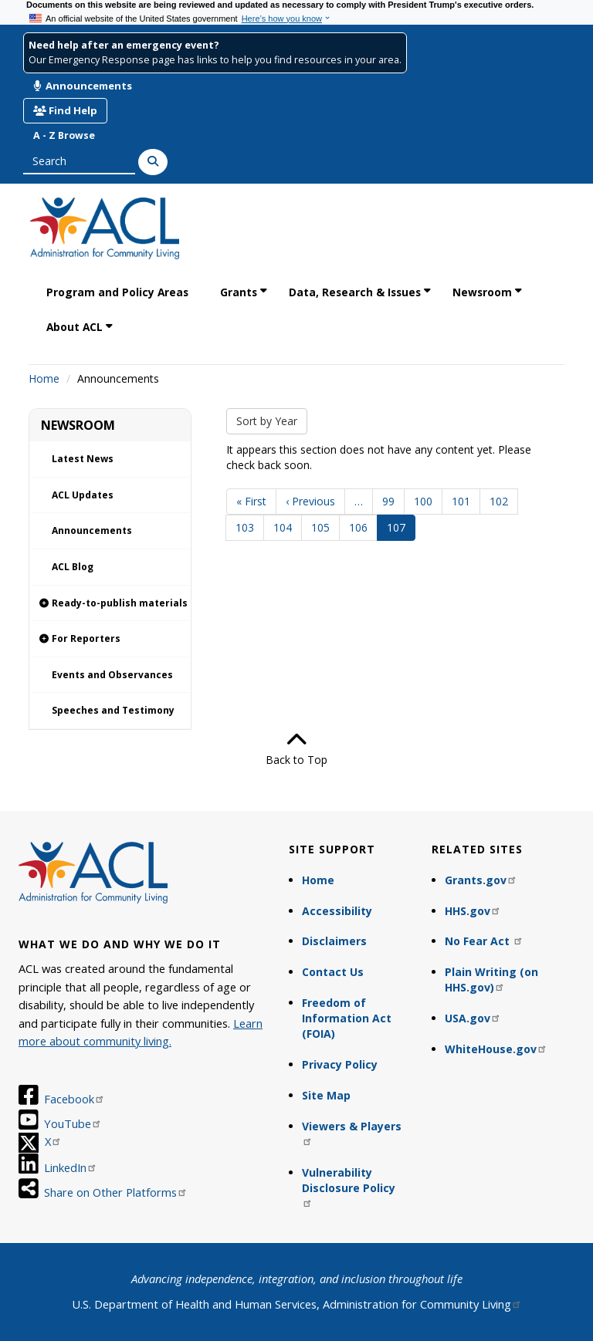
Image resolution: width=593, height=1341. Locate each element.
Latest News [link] (83, 458)
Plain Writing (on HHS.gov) (491, 979)
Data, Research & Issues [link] (355, 292)
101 (464, 501)
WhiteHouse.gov (496, 1049)
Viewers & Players (352, 1132)
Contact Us (333, 971)
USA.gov (473, 1018)
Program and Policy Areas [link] (117, 292)
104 (286, 527)
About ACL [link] (74, 326)
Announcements (82, 86)
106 (361, 527)
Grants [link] (238, 292)
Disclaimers (334, 941)
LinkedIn (70, 1167)
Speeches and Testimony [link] (113, 710)
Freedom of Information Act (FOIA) (346, 1018)
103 (248, 527)
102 (502, 501)
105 (324, 527)
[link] (110, 604)
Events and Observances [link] (112, 674)
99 (393, 501)
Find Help (65, 110)
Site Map (326, 1095)
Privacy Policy (340, 1064)
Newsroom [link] (482, 292)
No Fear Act (484, 941)
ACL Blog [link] (72, 566)
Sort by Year (266, 421)
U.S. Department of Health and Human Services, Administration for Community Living (297, 1304)
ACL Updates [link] (83, 495)
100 (426, 501)
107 (401, 530)
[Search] (153, 162)
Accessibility (337, 911)
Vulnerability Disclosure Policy (348, 1186)
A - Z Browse (64, 135)
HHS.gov (473, 911)
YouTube (73, 1123)
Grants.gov (481, 880)
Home (44, 378)
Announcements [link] (92, 530)
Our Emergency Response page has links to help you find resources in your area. (215, 59)
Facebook (74, 1098)
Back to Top (296, 748)
